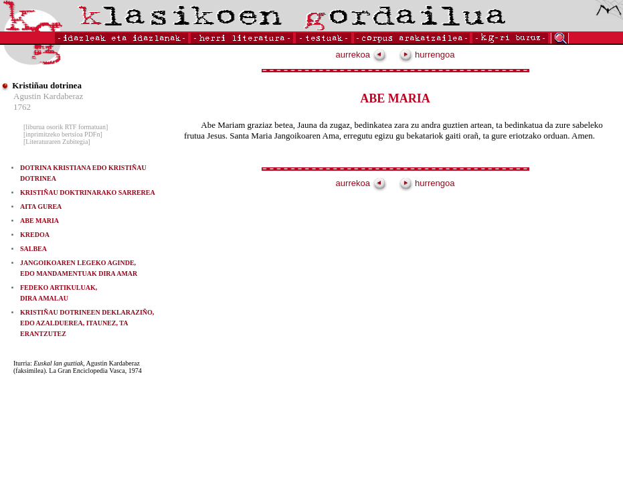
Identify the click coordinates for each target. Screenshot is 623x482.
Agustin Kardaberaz (48, 96)
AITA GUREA (41, 206)
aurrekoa (361, 55)
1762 (22, 107)
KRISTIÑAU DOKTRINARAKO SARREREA (87, 192)
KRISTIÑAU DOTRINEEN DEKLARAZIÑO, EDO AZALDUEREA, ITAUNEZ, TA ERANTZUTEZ (87, 323)
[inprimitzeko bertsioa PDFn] (62, 134)
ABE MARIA (39, 220)
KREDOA (35, 234)
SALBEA (33, 248)
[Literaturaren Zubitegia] (56, 141)
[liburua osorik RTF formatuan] (65, 127)
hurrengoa (427, 55)
